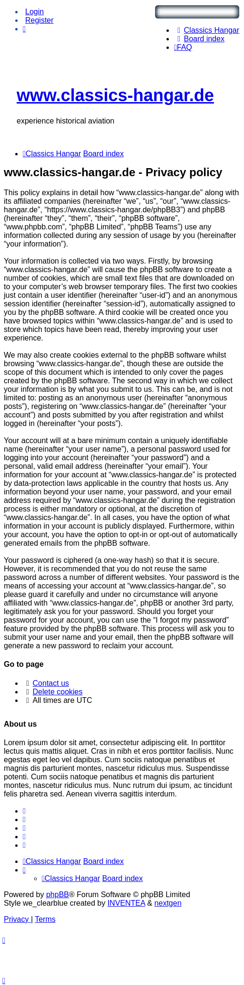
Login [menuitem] (34, 12)
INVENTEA (126, 903)
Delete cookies (58, 692)
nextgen (168, 903)
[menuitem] (206, 30)
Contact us (51, 683)
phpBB (57, 894)
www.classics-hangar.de (115, 95)
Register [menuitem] (39, 20)
